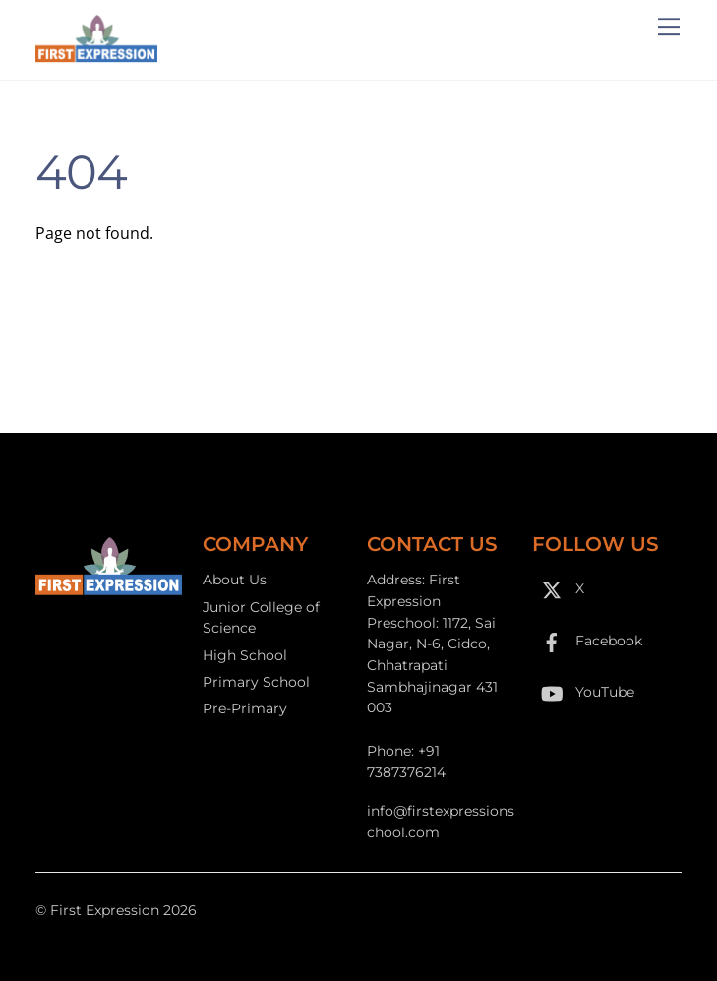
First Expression (104, 910)
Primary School (256, 682)
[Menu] (668, 26)
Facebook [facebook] (587, 640)
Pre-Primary (245, 708)
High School (245, 655)
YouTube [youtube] (583, 692)
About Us (235, 579)
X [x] (558, 588)
